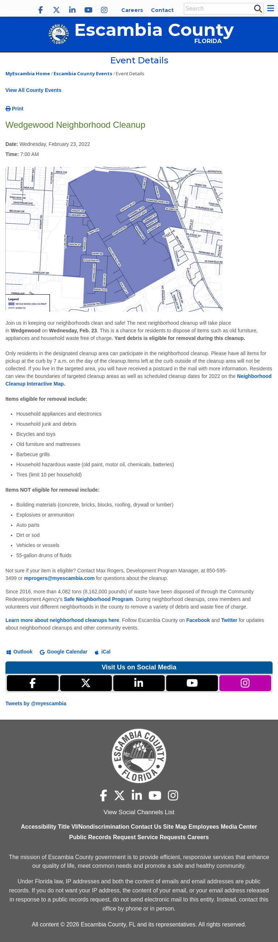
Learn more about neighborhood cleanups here (62, 620)
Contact (162, 10)
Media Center (239, 827)
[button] (272, 8)
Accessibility (38, 827)
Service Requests (162, 837)
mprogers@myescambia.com (59, 578)
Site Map (175, 827)
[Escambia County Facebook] (40, 10)
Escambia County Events (83, 73)
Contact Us (146, 827)
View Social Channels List (139, 812)
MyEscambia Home (27, 73)
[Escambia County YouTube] (88, 10)
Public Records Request (102, 837)
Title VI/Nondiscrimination (93, 827)
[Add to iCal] (103, 651)
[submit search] (257, 8)
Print (14, 109)
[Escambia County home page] (139, 756)
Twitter (229, 620)
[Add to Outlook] (19, 651)
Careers (132, 10)
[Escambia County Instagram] (104, 10)
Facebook (198, 620)
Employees (204, 827)
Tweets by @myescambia (35, 703)
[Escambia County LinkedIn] (72, 10)
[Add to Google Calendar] (63, 651)
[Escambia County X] (56, 10)
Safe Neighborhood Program (98, 599)
